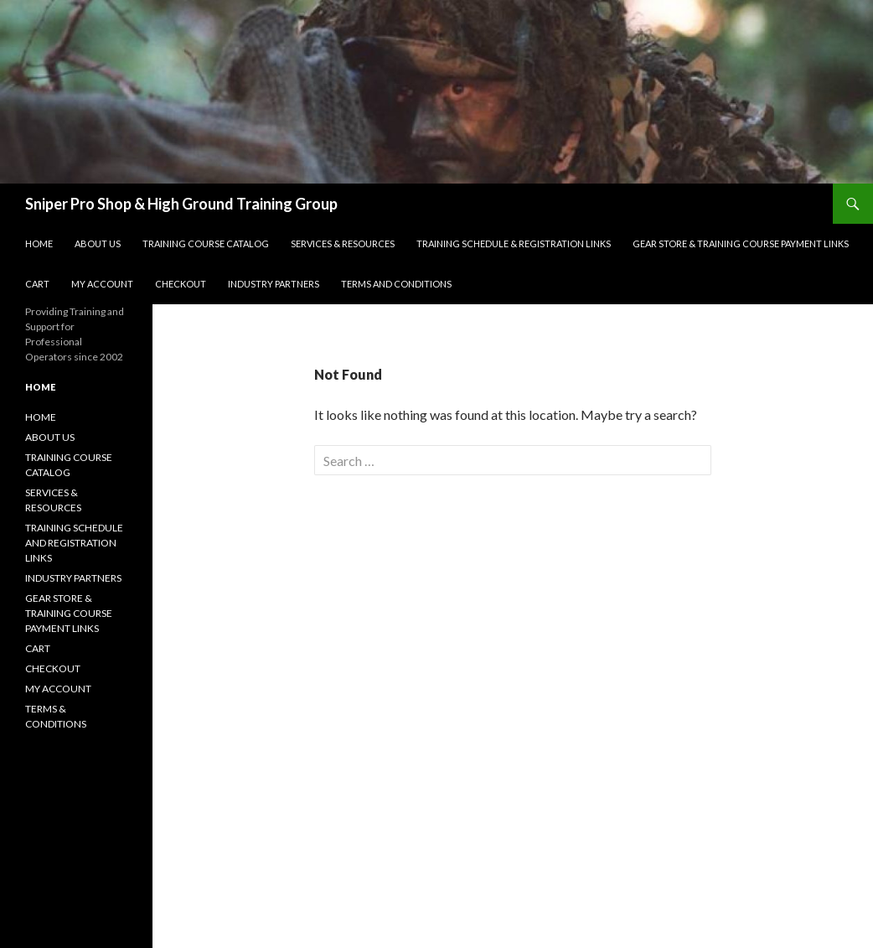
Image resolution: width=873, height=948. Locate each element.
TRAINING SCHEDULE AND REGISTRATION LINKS (74, 542)
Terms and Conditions (396, 283)
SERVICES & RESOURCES (343, 243)
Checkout (180, 283)
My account (102, 283)
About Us (98, 243)
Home (39, 243)
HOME (40, 417)
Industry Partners (273, 283)
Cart (37, 283)
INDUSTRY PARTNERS (73, 578)
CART (37, 648)
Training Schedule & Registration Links (513, 243)
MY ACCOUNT (58, 688)
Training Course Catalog (205, 243)
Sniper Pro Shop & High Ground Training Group (181, 203)
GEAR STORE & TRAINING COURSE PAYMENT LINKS (741, 243)
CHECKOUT (52, 668)
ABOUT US (50, 437)
